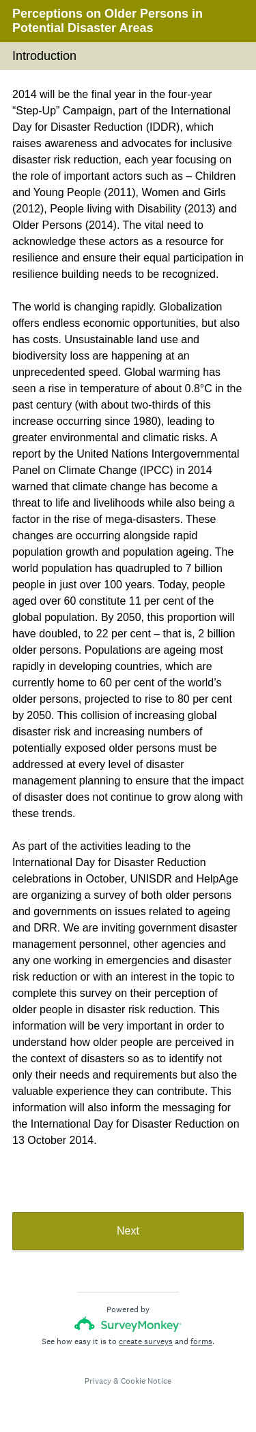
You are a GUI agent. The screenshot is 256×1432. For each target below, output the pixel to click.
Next (128, 1231)
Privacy (98, 1380)
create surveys (146, 1341)
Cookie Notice (146, 1380)
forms (201, 1341)
